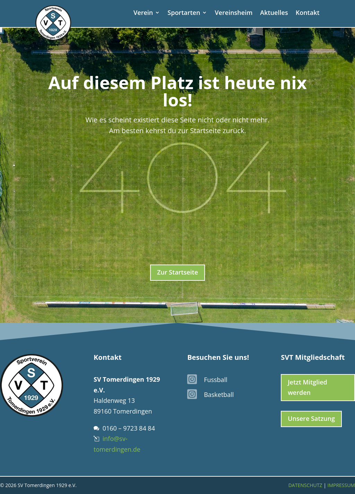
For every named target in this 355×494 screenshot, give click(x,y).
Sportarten (183, 13)
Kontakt (308, 13)
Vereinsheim (233, 13)
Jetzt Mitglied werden (307, 387)
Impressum (341, 485)
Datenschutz (305, 485)
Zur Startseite (177, 272)
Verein (143, 13)
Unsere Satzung (311, 418)
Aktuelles (274, 13)
